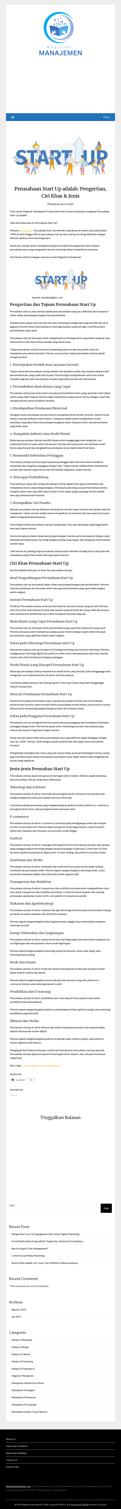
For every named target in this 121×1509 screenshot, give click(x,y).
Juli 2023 (16, 1316)
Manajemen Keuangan (23, 1390)
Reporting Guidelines (16, 1453)
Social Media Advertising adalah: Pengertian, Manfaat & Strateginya (47, 1241)
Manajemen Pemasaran (24, 1397)
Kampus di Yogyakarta (23, 1368)
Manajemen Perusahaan (24, 1404)
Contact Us (11, 1460)
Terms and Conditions (17, 1446)
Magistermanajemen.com (18, 1486)
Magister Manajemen (23, 1375)
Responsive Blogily (80, 1504)
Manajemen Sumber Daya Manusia (29, 1411)
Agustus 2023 (19, 1309)
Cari (12, 1205)
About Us (10, 1439)
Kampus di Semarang (22, 1361)
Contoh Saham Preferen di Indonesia (41, 1065)
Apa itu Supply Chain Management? (30, 1248)
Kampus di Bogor (20, 1347)
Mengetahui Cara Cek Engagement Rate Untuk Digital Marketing (45, 1234)
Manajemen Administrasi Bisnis (28, 1383)
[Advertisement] (60, 83)
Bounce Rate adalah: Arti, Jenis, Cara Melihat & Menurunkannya (45, 1262)
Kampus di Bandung (22, 1339)
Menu (106, 117)
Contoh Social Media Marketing (28, 1255)
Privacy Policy (12, 1466)
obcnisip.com (27, 230)
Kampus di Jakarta (21, 1354)
